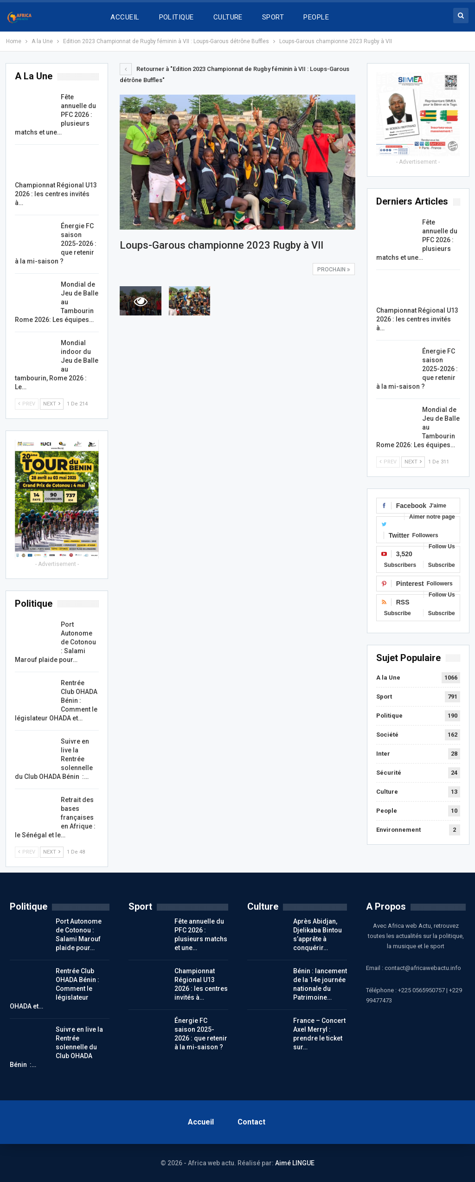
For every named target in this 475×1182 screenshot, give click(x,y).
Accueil (201, 1122)
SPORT (273, 17)
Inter (383, 753)
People (386, 810)
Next (413, 462)
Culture (387, 791)
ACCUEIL (124, 17)
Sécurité (388, 772)
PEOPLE (316, 17)
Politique (389, 715)
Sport (384, 696)
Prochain (333, 269)
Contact (251, 1122)
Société (387, 734)
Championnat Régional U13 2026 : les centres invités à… (417, 319)
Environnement (398, 829)
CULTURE (228, 17)
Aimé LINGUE (295, 1163)
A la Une (388, 677)
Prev (388, 462)
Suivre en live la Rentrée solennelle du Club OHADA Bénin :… (56, 1047)
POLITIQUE (176, 17)
